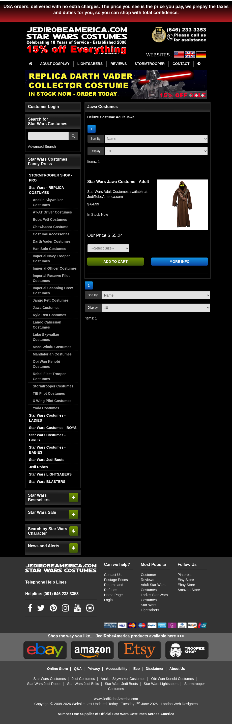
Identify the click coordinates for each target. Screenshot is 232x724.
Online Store (57, 669)
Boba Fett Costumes (50, 220)
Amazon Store (189, 590)
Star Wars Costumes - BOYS (53, 428)
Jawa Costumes (46, 308)
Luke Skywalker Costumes (46, 337)
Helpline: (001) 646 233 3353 (52, 594)
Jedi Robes (38, 467)
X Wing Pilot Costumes (52, 401)
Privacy (94, 669)
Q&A (78, 669)
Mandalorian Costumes (52, 354)
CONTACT (180, 64)
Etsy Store (186, 580)
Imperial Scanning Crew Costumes (53, 290)
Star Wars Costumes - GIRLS (47, 437)
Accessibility (117, 669)
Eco (136, 669)
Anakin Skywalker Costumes (48, 202)
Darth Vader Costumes (52, 241)
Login (108, 600)
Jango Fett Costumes (51, 300)
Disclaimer (155, 669)
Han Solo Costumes (49, 249)
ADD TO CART (115, 262)
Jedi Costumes (83, 679)
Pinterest (184, 575)
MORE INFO (179, 262)
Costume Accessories (51, 234)
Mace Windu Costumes (52, 347)
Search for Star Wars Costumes (47, 121)
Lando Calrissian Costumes (47, 324)
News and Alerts (43, 546)
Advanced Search (42, 146)
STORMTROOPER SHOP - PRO (50, 177)
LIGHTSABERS (90, 64)
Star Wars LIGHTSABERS (50, 474)
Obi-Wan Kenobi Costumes (172, 679)
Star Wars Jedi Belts (83, 684)
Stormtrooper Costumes (53, 386)
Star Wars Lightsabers (161, 684)
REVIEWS (118, 64)
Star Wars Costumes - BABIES (47, 449)
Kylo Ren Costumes (49, 315)
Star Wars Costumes (49, 679)
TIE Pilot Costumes (49, 393)
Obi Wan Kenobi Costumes (46, 364)
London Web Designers (179, 704)
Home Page (113, 595)
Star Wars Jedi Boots (46, 460)
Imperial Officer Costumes (55, 268)
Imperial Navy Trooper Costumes (51, 258)
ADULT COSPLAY (55, 64)
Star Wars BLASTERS (47, 482)
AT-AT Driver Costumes (52, 212)
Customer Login (43, 106)
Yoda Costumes (46, 408)
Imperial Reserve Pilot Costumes (51, 278)
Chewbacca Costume (50, 227)
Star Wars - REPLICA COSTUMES (46, 190)
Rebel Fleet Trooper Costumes (49, 376)
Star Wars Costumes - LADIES (47, 417)
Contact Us (113, 575)
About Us (177, 669)
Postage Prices (116, 580)
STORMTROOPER (150, 64)
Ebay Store (186, 585)
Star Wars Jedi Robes (44, 684)
